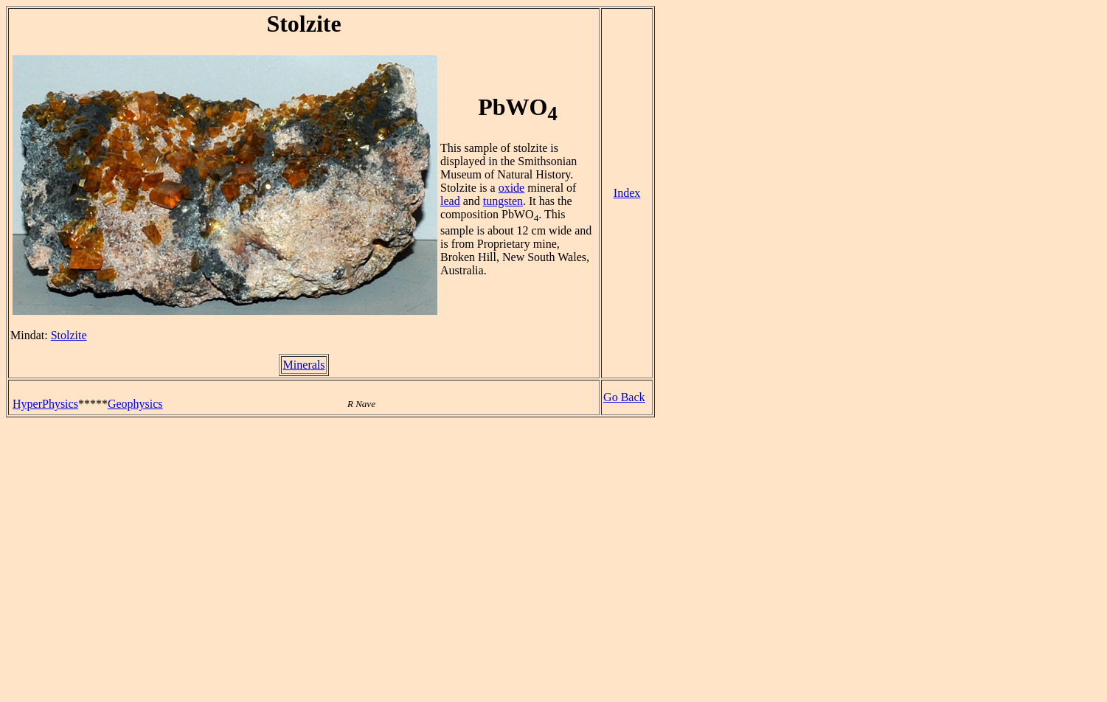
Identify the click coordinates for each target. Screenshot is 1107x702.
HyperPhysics (45, 403)
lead (450, 201)
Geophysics (135, 403)
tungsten (503, 201)
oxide (512, 187)
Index (627, 193)
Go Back (624, 397)
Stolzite (69, 335)
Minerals (304, 364)
